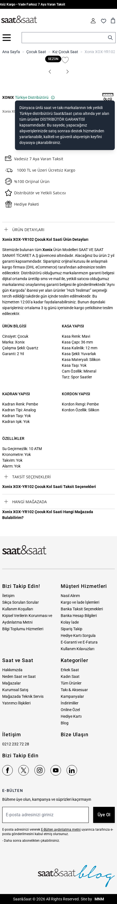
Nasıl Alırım (70, 595)
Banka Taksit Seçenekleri (82, 609)
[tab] (58, 229)
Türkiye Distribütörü (35, 97)
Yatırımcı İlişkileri (16, 703)
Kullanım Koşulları (17, 609)
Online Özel (70, 709)
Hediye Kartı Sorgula (78, 635)
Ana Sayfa (11, 52)
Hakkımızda (12, 670)
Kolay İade (70, 622)
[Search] (110, 37)
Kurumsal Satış (15, 690)
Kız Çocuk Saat (65, 52)
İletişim (8, 595)
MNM (99, 899)
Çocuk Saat (36, 52)
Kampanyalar (72, 696)
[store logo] (19, 20)
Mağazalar (11, 683)
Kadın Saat (70, 676)
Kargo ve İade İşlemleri (80, 602)
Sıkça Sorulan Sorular (20, 602)
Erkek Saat (70, 670)
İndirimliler (69, 703)
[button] (49, 71)
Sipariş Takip (71, 629)
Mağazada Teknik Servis (23, 696)
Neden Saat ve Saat (19, 676)
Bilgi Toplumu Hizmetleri (22, 629)
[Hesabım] (93, 20)
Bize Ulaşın (74, 734)
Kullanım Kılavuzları (77, 649)
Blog (64, 723)
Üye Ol (104, 814)
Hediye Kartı (71, 716)
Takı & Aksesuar (74, 690)
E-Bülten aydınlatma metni (61, 829)
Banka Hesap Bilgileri (79, 615)
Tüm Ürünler (71, 683)
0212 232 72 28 (15, 744)
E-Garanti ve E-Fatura (79, 642)
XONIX (8, 97)
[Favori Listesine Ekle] (65, 60)
